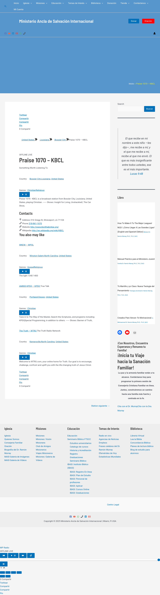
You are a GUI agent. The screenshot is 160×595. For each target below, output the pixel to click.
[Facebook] (5, 33)
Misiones (40, 435)
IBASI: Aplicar (76, 486)
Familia (120, 263)
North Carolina (51, 256)
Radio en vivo (105, 435)
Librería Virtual (137, 435)
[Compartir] (13, 572)
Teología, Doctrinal (135, 291)
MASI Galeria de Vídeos (15, 460)
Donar (133, 21)
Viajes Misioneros (44, 453)
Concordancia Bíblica (140, 442)
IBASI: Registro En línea (81, 472)
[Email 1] (17, 33)
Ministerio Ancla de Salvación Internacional (56, 21)
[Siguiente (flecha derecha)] (8, 576)
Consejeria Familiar (13, 442)
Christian (31, 190)
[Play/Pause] (13, 555)
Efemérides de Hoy (108, 453)
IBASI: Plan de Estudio (80, 475)
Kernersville (35, 341)
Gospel (30, 267)
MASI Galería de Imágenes (16, 456)
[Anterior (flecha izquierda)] (2, 576)
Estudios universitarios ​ (81, 443)
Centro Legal (113, 504)
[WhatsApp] (20, 33)
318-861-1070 (35, 223)
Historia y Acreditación (80, 450)
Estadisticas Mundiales (110, 456)
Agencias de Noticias (109, 439)
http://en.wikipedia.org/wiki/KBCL (48, 230)
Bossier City (59, 140)
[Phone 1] (24, 33)
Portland (34, 297)
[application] (30, 3)
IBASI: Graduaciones (79, 493)
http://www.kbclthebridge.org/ (44, 227)
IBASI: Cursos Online (79, 489)
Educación (72, 435)
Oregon (41, 297)
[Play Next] (23, 555)
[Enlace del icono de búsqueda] (5, 6)
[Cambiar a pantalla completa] (8, 572)
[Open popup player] (31, 555)
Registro (74, 454)
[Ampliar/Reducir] (2, 572)
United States (27, 140)
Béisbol (146, 232)
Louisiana (43, 140)
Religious (40, 190)
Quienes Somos (11, 439)
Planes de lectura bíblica (141, 446)
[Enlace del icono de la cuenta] (154, 33)
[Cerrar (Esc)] (19, 572)
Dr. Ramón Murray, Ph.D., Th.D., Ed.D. (133, 263)
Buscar (149, 109)
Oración (148, 21)
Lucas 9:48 (136, 173)
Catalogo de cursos (79, 446)
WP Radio (4, 547)
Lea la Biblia (136, 439)
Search (121, 104)
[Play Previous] (4, 555)
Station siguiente (100, 406)
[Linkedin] (13, 33)
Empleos (103, 442)
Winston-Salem (37, 256)
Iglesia (7, 435)
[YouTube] (9, 33)
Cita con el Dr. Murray (128, 406)
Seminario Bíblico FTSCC (79, 439)
